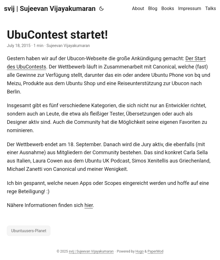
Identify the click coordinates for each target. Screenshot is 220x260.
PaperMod (155, 251)
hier (89, 205)
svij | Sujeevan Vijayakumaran (50, 9)
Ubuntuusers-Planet (28, 230)
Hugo (139, 251)
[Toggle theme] (101, 8)
